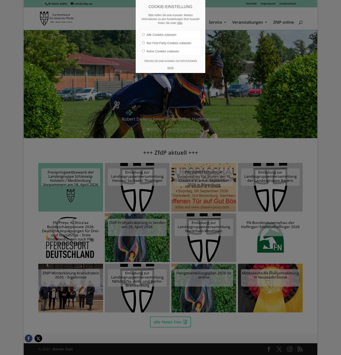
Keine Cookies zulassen (160, 51)
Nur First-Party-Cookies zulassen (166, 43)
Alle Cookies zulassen (159, 34)
